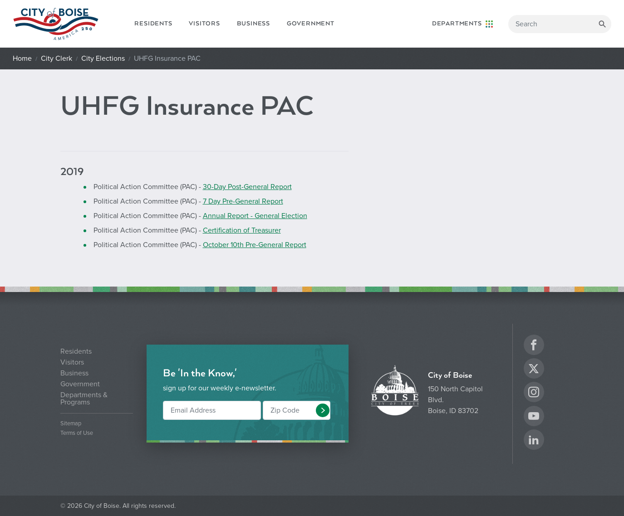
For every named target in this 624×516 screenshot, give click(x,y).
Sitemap (70, 424)
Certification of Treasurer (242, 230)
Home (22, 58)
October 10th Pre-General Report (254, 244)
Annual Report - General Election (255, 215)
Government (310, 23)
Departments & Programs (84, 398)
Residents (153, 23)
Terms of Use (76, 433)
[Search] (559, 24)
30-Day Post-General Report (247, 186)
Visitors (204, 23)
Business (253, 23)
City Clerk (56, 58)
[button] (322, 410)
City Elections (103, 58)
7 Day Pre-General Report (243, 201)
